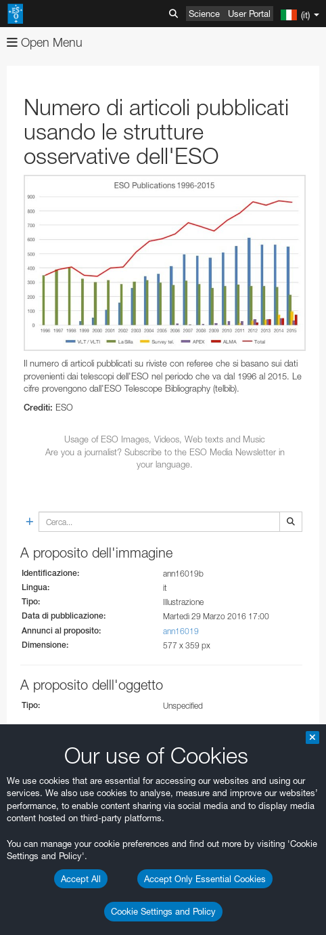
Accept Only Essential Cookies (205, 878)
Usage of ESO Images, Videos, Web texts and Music (164, 439)
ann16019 (181, 631)
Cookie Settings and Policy (163, 911)
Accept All (81, 878)
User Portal (249, 13)
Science (204, 13)
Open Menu (45, 42)
